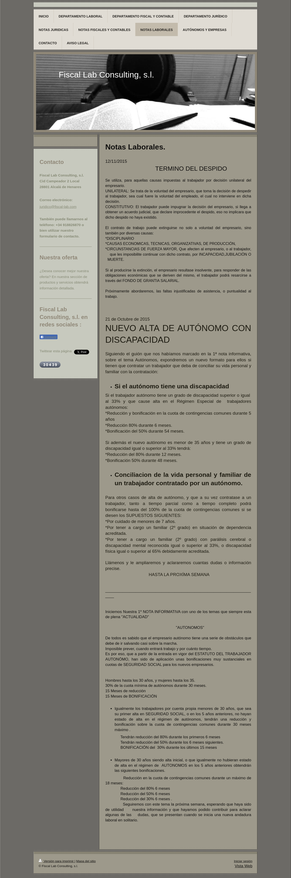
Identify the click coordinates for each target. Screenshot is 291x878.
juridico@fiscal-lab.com (58, 207)
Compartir (49, 337)
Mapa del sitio (86, 861)
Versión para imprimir (56, 861)
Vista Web (243, 866)
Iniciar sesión (243, 861)
